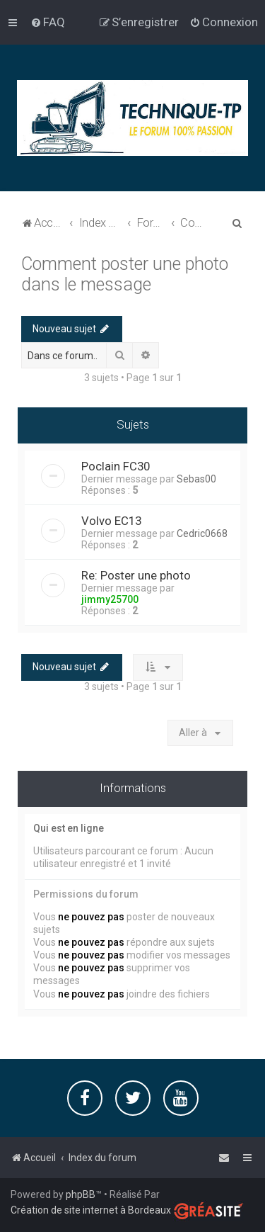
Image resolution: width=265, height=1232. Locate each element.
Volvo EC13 (111, 520)
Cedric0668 (202, 532)
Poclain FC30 (115, 465)
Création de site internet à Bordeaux (91, 1210)
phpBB (80, 1194)
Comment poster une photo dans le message (124, 273)
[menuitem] (47, 22)
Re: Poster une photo (136, 574)
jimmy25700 (110, 598)
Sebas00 (196, 478)
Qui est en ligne (68, 827)
